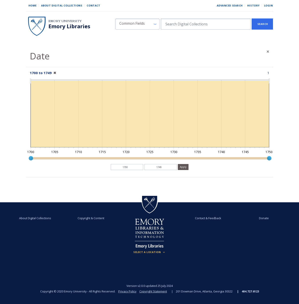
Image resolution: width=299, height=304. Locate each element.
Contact (93, 5)
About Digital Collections (61, 5)
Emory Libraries (69, 26)
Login (268, 5)
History (253, 5)
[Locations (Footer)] (149, 252)
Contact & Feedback (208, 218)
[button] (137, 24)
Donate (264, 218)
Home (32, 5)
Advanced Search (230, 5)
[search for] (206, 24)
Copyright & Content (91, 218)
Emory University (65, 21)
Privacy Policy (127, 291)
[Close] (268, 51)
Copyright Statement (153, 291)
